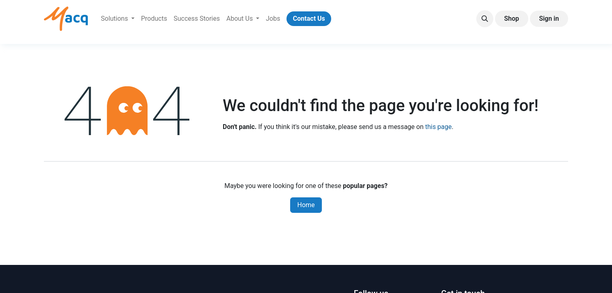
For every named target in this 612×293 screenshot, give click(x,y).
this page (438, 127)
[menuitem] (118, 19)
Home (306, 205)
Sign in (549, 18)
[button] (484, 18)
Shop (511, 18)
